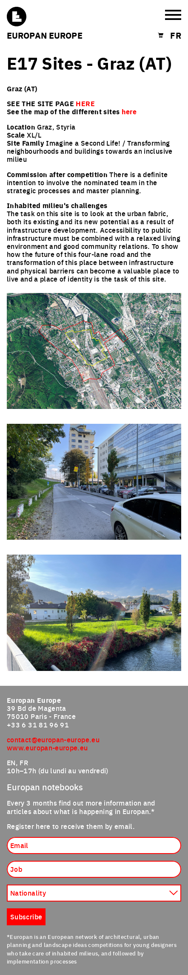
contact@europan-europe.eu (53, 739)
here (129, 111)
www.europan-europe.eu (47, 747)
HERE (85, 103)
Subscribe (26, 916)
